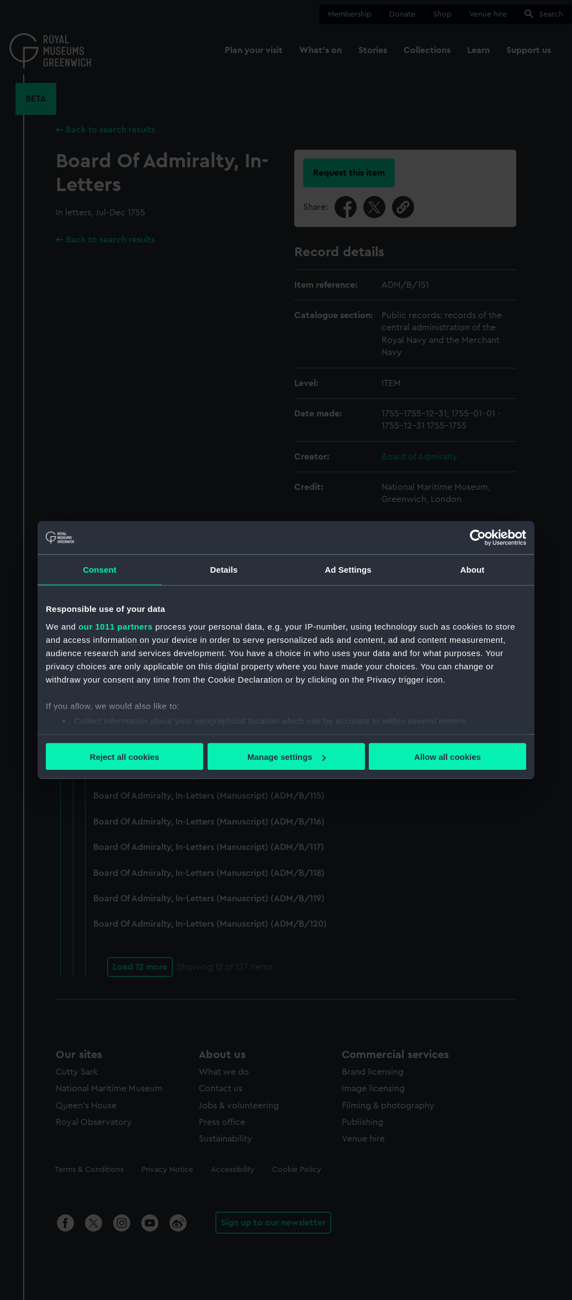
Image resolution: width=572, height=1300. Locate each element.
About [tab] (472, 569)
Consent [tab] (99, 569)
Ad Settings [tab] (348, 569)
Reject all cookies (125, 757)
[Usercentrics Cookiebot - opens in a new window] (478, 538)
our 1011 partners (115, 626)
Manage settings (286, 757)
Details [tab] (224, 569)
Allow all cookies (447, 757)
